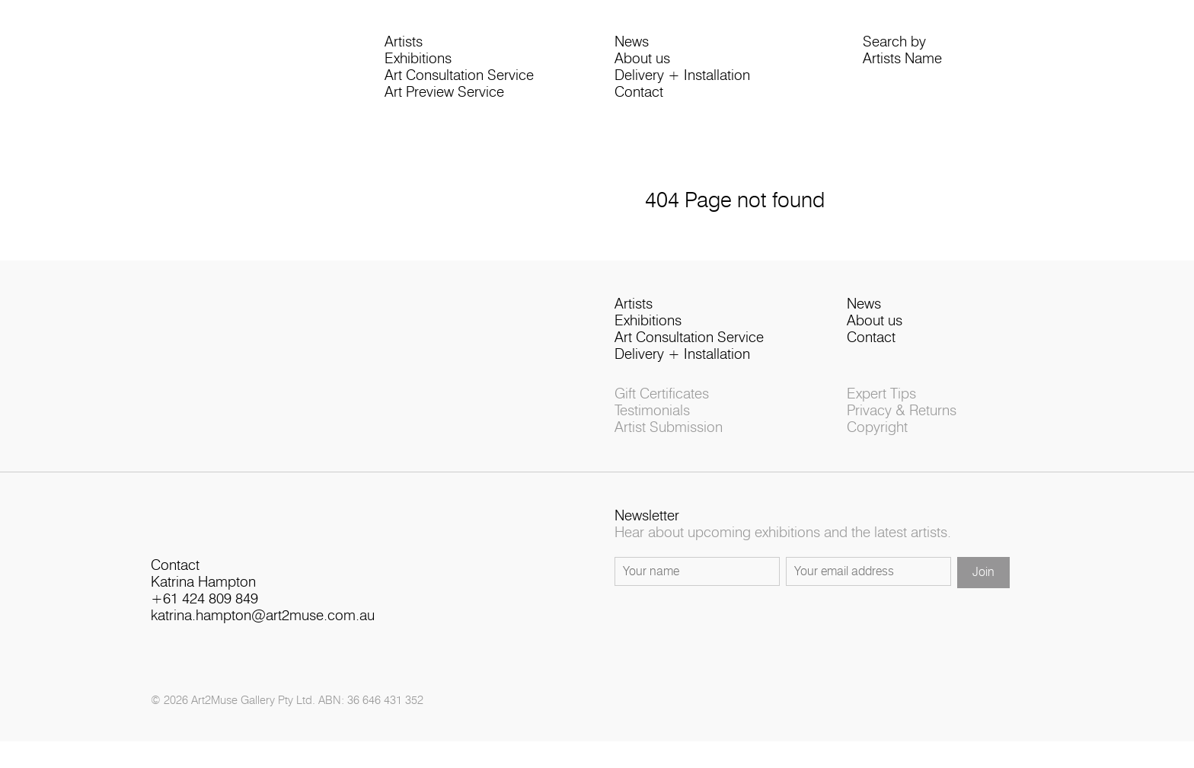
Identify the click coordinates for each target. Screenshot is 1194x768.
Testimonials (652, 423)
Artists (404, 46)
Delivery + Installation (682, 79)
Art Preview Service (444, 96)
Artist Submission (669, 440)
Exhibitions (418, 63)
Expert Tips (881, 406)
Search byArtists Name (902, 54)
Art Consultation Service (459, 79)
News (632, 46)
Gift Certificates (662, 406)
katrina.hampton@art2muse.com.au (263, 633)
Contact (639, 96)
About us (642, 63)
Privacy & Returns (901, 423)
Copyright (877, 440)
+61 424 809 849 (204, 617)
